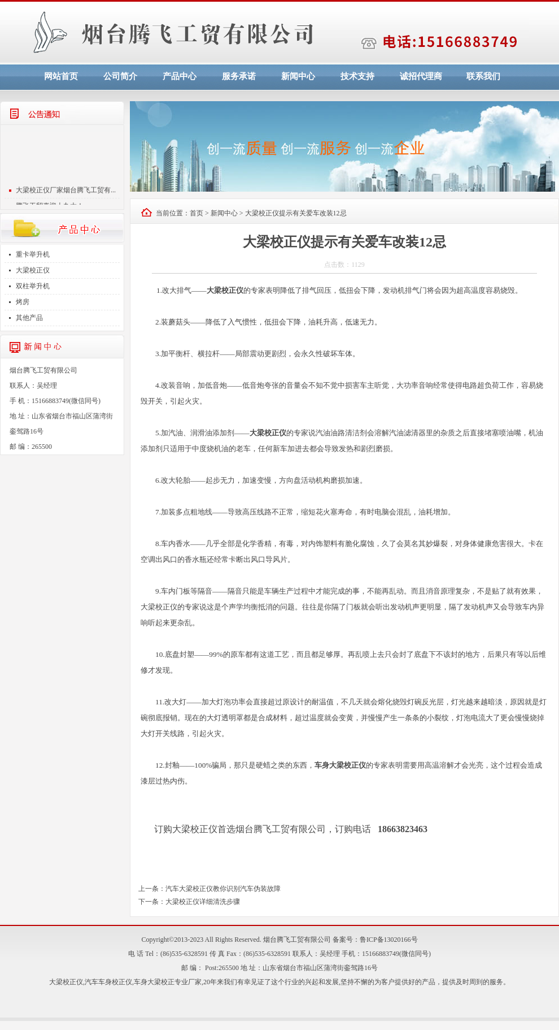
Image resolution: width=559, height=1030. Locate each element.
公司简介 (120, 76)
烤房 (22, 302)
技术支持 (357, 76)
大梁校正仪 (33, 270)
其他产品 (29, 318)
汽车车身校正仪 (108, 982)
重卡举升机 (33, 254)
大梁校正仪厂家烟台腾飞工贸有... (66, 194)
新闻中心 (298, 76)
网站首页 (61, 76)
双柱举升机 (33, 286)
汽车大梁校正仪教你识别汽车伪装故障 (223, 889)
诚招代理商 (421, 76)
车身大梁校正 (154, 982)
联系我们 (483, 76)
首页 (196, 213)
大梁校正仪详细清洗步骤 (202, 902)
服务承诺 (239, 76)
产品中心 (179, 76)
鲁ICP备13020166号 (389, 940)
